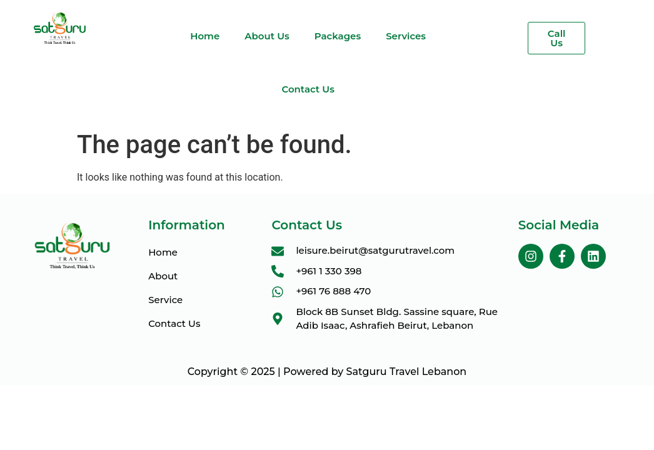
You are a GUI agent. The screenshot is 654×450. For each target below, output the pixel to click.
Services (406, 36)
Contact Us (308, 89)
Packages (337, 36)
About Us (266, 36)
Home (204, 36)
